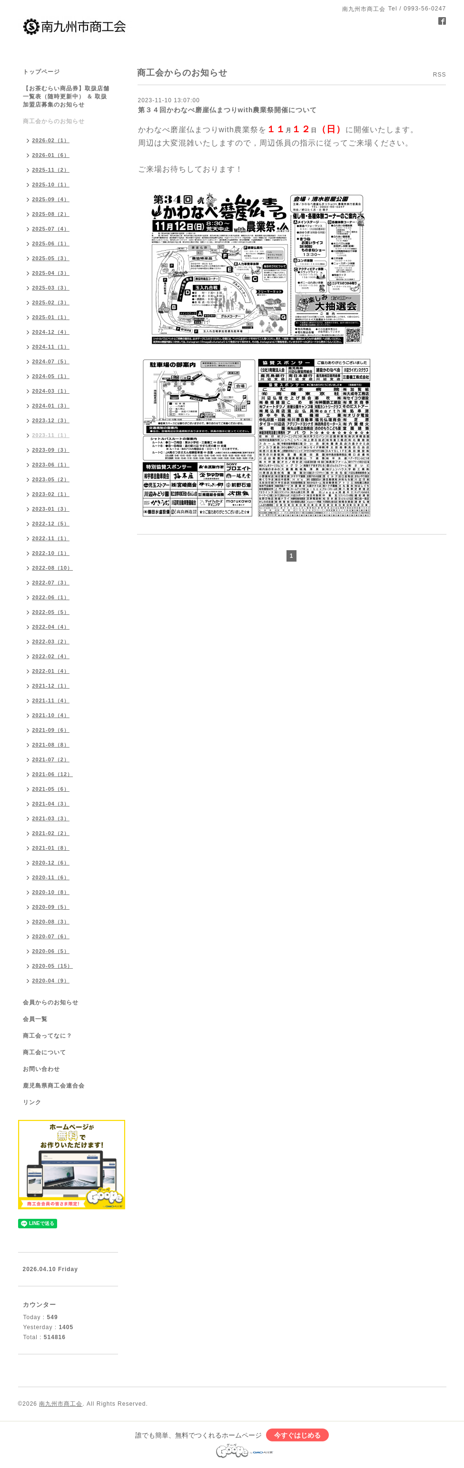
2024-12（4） (51, 332)
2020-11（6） (51, 877)
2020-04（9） (51, 980)
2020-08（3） (51, 921)
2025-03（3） (51, 288)
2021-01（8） (51, 848)
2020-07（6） (51, 936)
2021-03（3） (51, 818)
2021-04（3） (51, 804)
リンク (32, 1102)
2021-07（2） (51, 759)
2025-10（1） (51, 184)
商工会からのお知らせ (54, 121)
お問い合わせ (41, 1069)
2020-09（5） (51, 907)
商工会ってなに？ (47, 1035)
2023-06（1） (51, 464)
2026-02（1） (51, 140)
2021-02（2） (51, 833)
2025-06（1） (51, 243)
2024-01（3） (51, 405)
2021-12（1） (51, 686)
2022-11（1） (51, 538)
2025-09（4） (51, 199)
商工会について (44, 1052)
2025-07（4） (51, 229)
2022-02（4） (51, 656)
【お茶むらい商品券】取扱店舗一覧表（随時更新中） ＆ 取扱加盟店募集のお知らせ (66, 96)
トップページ (41, 71)
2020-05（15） (52, 966)
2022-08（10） (52, 568)
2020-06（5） (51, 951)
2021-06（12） (52, 774)
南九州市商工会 (60, 1403)
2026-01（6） (51, 155)
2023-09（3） (51, 450)
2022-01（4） (51, 671)
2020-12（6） (51, 862)
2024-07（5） (51, 361)
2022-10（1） (51, 553)
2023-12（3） (51, 420)
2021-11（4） (51, 700)
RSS (439, 74)
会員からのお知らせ (51, 1002)
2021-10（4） (51, 715)
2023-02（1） (51, 494)
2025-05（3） (51, 258)
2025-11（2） (51, 170)
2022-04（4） (51, 627)
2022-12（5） (51, 523)
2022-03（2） (51, 641)
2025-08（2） (51, 214)
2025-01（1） (51, 317)
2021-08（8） (51, 745)
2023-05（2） (51, 479)
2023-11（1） (51, 435)
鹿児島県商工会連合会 (54, 1085)
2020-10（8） (51, 892)
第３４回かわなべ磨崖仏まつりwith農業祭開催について (227, 110)
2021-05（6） (51, 789)
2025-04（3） (51, 273)
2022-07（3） (51, 582)
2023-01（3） (51, 509)
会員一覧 (35, 1019)
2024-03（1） (51, 391)
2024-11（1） (51, 347)
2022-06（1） (51, 597)
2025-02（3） (51, 302)
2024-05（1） (51, 376)
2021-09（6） (51, 730)
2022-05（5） (51, 612)
